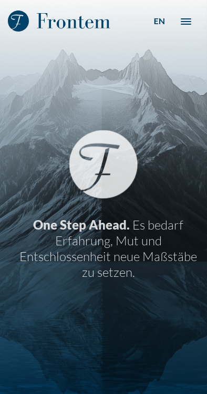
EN (159, 21)
